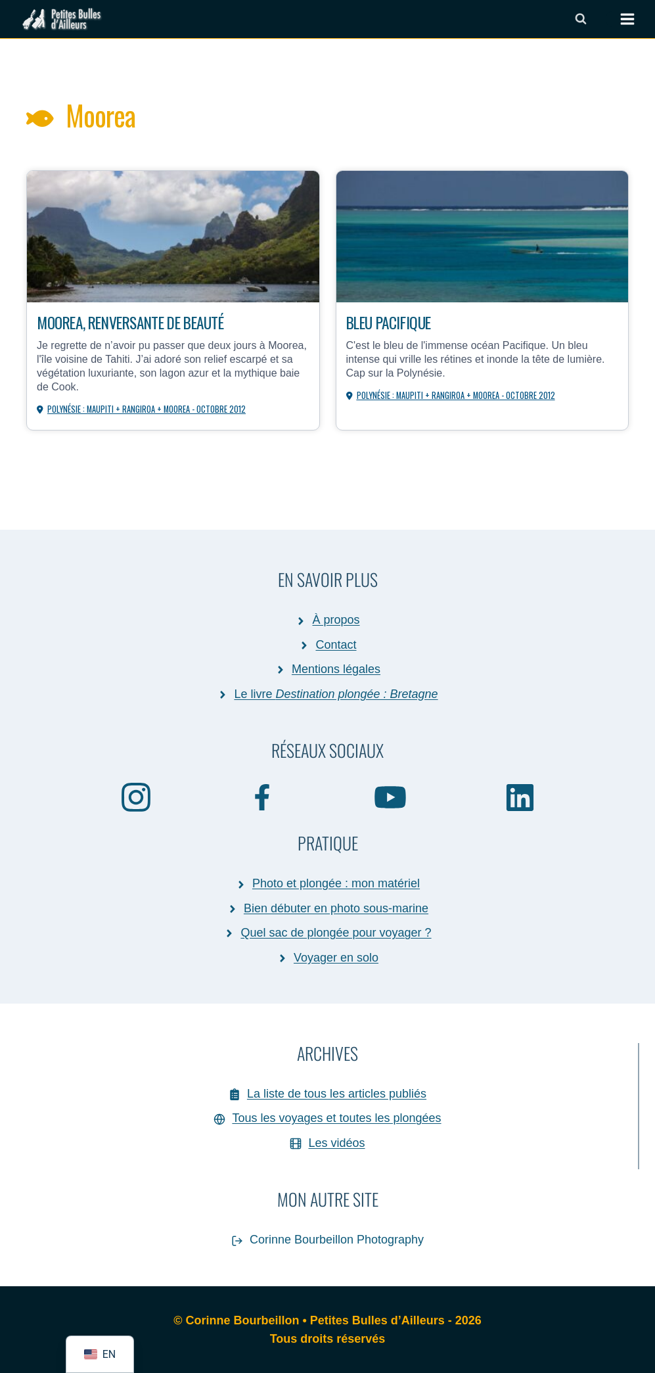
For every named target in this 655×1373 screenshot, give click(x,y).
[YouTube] (391, 796)
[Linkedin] (520, 796)
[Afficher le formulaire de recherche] (581, 19)
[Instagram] (136, 796)
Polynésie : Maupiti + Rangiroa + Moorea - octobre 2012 (147, 408)
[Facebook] (263, 796)
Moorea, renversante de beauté (138, 322)
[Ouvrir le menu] (620, 19)
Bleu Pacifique (392, 322)
